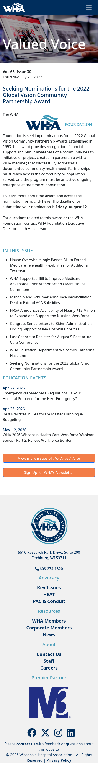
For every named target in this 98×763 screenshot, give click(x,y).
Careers (49, 668)
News (49, 634)
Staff (49, 661)
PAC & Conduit (49, 601)
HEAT (49, 594)
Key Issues (49, 587)
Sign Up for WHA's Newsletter (49, 472)
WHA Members (49, 621)
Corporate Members (49, 628)
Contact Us (49, 654)
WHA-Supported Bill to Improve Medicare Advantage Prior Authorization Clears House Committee (47, 284)
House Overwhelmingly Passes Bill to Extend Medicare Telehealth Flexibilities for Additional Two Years (49, 265)
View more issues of (49, 458)
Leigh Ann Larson (32, 228)
